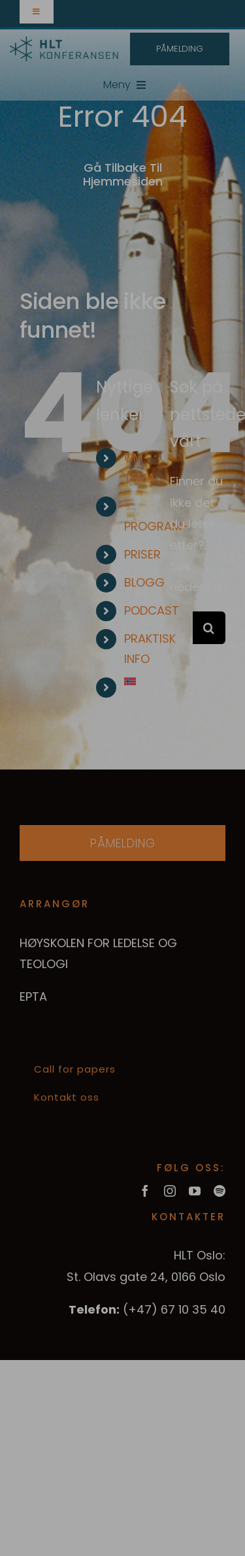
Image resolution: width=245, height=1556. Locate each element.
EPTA (33, 996)
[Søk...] (181, 627)
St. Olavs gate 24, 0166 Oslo (146, 1277)
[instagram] (170, 1191)
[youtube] (195, 1191)
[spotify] (219, 1191)
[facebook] (145, 1191)
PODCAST (151, 610)
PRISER (142, 554)
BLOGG (144, 582)
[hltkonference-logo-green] (64, 42)
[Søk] (209, 627)
